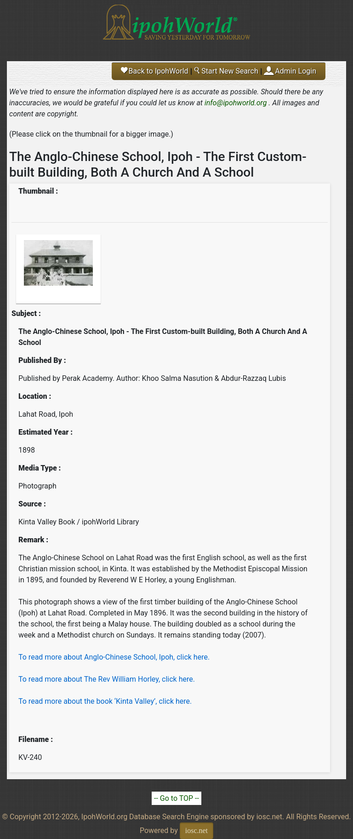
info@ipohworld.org (236, 102)
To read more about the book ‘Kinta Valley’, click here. (105, 701)
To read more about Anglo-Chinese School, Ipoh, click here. (114, 657)
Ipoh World (176, 28)
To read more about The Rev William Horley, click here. (106, 679)
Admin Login (295, 71)
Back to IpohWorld (154, 71)
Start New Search (226, 71)
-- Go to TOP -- (176, 798)
